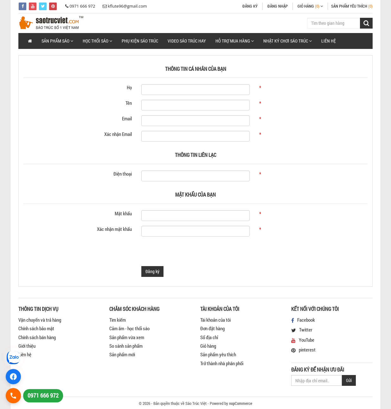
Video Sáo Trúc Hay (187, 41)
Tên (128, 103)
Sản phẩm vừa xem (126, 337)
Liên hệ (328, 41)
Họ (129, 87)
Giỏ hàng (208, 346)
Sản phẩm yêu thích (218, 354)
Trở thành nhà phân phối (221, 363)
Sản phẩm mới (122, 354)
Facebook (306, 320)
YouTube (306, 340)
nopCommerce (240, 403)
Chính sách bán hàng (37, 337)
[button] (57, 41)
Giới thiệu (26, 346)
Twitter (305, 329)
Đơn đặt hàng (212, 328)
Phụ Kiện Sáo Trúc (140, 41)
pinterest (307, 349)
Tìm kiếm (117, 320)
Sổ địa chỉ (209, 337)
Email (127, 118)
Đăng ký (250, 6)
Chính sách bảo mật (36, 328)
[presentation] (189, 253)
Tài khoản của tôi (215, 320)
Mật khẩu (123, 213)
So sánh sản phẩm (126, 346)
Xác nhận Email (118, 134)
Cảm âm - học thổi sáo (129, 328)
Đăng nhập (277, 6)
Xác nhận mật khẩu (114, 229)
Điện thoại (122, 174)
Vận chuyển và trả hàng (39, 320)
